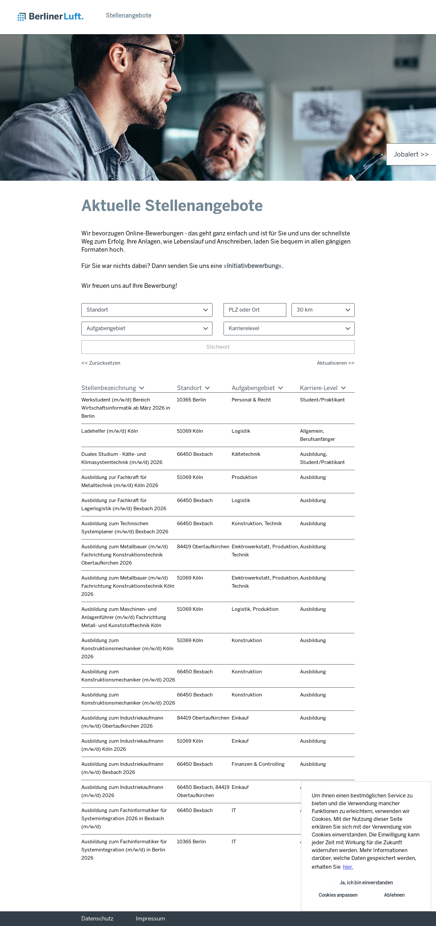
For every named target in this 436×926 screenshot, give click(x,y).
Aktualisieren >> (336, 363)
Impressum (150, 918)
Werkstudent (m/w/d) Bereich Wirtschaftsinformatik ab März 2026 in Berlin (125, 408)
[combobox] (323, 310)
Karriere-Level (323, 388)
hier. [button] (348, 867)
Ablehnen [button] (394, 895)
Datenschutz (97, 918)
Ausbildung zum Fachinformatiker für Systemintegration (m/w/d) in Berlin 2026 (124, 850)
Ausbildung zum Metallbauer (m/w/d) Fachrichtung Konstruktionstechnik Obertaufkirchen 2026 (124, 555)
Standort (193, 388)
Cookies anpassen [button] (338, 895)
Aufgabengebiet (257, 388)
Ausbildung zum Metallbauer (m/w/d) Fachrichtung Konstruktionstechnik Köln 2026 (127, 586)
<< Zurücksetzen (100, 363)
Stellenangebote (128, 15)
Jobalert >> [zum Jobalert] (411, 154)
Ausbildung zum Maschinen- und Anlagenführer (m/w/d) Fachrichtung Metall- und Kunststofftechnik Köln (123, 617)
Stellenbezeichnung (112, 388)
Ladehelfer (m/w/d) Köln (109, 431)
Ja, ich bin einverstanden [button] (366, 883)
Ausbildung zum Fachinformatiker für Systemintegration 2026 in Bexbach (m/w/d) (124, 818)
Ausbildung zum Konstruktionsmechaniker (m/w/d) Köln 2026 (127, 649)
